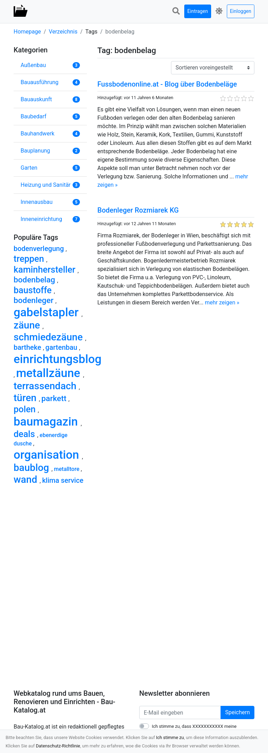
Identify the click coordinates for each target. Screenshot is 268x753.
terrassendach (46, 386)
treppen (30, 258)
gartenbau (62, 347)
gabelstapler (47, 312)
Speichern (237, 712)
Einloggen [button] (240, 11)
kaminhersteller (45, 269)
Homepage (27, 31)
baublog (32, 467)
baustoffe (34, 290)
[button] (176, 11)
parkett (55, 398)
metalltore (67, 469)
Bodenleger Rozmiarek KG (138, 210)
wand (27, 479)
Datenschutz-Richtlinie (58, 745)
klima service (62, 480)
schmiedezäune (49, 337)
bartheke (28, 347)
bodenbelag (35, 280)
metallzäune (49, 373)
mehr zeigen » (222, 302)
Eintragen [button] (197, 11)
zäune (28, 325)
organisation (48, 455)
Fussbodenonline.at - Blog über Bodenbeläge (167, 84)
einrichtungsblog (58, 359)
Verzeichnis (63, 31)
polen (26, 409)
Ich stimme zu (170, 737)
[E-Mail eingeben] (180, 712)
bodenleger (34, 300)
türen (26, 398)
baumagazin (47, 421)
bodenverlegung (40, 248)
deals (25, 434)
